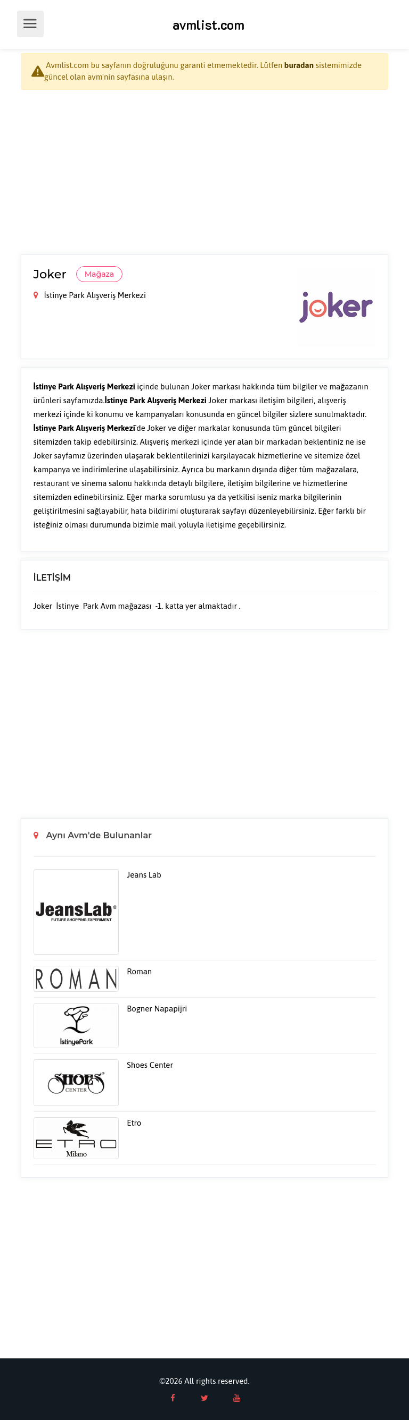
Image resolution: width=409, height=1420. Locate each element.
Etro (134, 1122)
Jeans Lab (144, 874)
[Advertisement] (204, 172)
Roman (139, 971)
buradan (299, 65)
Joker (52, 274)
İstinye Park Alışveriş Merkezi (90, 295)
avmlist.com (208, 24)
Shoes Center (150, 1064)
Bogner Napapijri (157, 1008)
